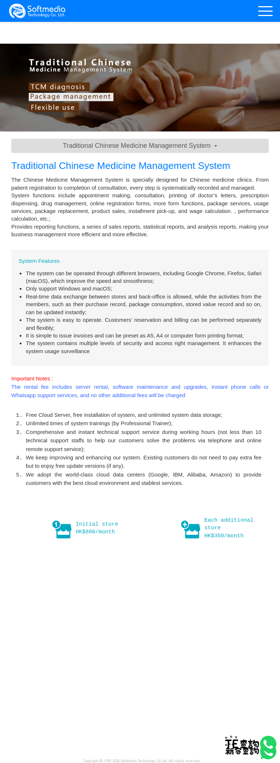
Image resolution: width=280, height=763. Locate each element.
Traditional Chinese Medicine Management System (140, 145)
